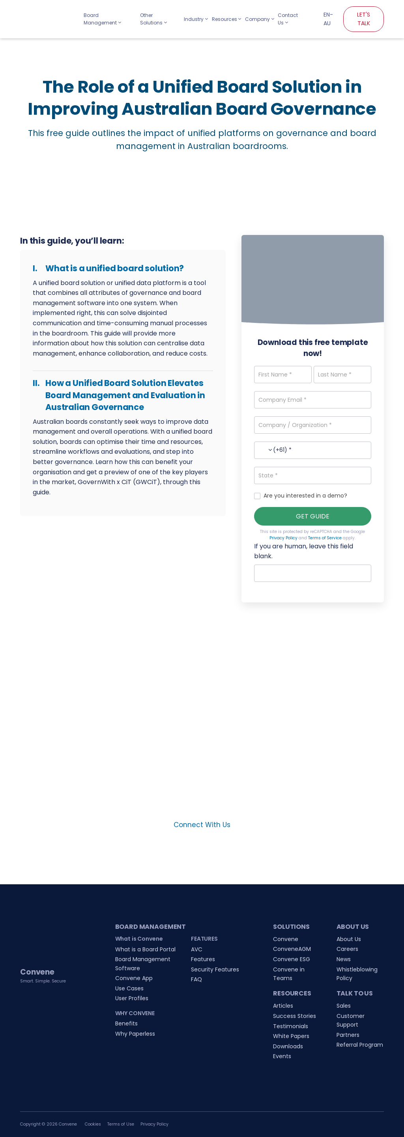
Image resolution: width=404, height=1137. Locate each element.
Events (282, 1056)
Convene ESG (291, 959)
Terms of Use (120, 1124)
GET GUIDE (312, 516)
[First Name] (282, 374)
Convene (285, 939)
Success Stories (294, 1016)
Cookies (93, 1124)
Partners (348, 1035)
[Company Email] (312, 399)
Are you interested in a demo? (300, 495)
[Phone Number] (312, 450)
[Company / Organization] (312, 425)
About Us (349, 939)
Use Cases (129, 988)
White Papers (291, 1036)
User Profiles (131, 998)
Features (203, 959)
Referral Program (360, 1045)
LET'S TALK (363, 19)
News (344, 959)
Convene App (134, 978)
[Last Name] (342, 374)
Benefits (126, 1023)
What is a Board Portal (145, 949)
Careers (347, 949)
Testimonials (290, 1026)
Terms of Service (325, 538)
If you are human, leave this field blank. (303, 551)
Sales (344, 1006)
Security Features (215, 969)
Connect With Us (202, 824)
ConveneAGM (292, 949)
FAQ (196, 979)
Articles (283, 1006)
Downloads (288, 1046)
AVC (196, 949)
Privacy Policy (283, 538)
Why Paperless (135, 1034)
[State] (312, 475)
